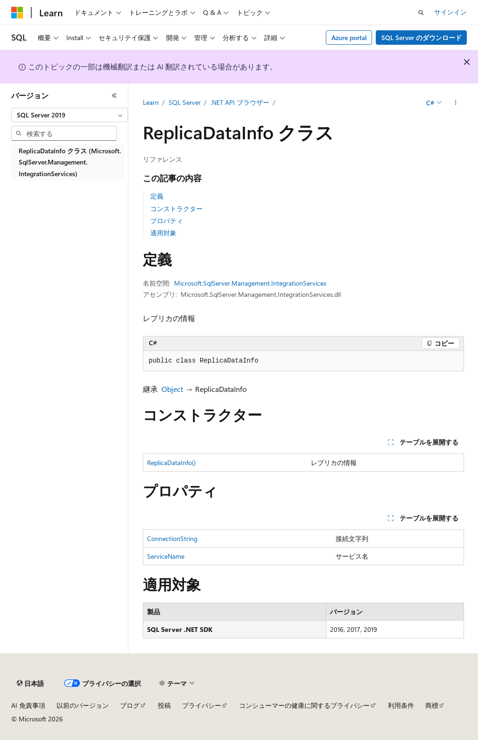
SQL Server (185, 102)
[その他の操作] (455, 103)
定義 (156, 196)
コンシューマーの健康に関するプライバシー (304, 705)
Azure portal (349, 37)
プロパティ (166, 220)
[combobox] (69, 115)
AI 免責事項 (28, 705)
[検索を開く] (421, 12)
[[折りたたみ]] (114, 95)
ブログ (130, 705)
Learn (151, 102)
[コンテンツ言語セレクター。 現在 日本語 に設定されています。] (30, 683)
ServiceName (165, 556)
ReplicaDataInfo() (171, 462)
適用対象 (163, 232)
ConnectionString (172, 538)
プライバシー (201, 705)
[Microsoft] (17, 13)
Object (172, 389)
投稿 (164, 705)
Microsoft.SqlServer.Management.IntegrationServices (250, 283)
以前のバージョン (82, 705)
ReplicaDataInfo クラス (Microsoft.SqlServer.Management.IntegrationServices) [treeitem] (70, 162)
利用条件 (401, 705)
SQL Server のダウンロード (421, 37)
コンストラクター (176, 208)
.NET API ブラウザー (240, 102)
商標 (431, 705)
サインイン (450, 11)
